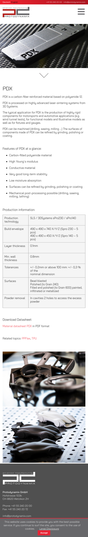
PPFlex (26, 338)
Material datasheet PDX (17, 326)
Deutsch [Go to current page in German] (6, 2)
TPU (34, 338)
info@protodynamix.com (74, 2)
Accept (44, 533)
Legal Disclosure (49, 528)
